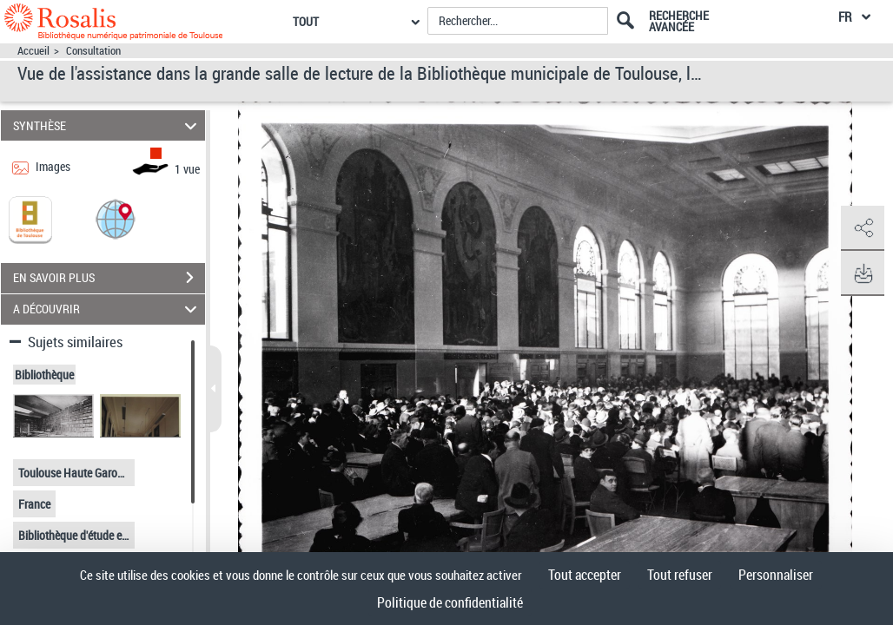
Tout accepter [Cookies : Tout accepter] (584, 574)
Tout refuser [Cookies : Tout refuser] (679, 574)
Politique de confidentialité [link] (450, 602)
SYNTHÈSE (107, 125)
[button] (115, 218)
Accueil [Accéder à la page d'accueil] (33, 50)
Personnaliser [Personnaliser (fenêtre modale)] (775, 574)
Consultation (93, 50)
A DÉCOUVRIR (107, 309)
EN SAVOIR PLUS (109, 278)
